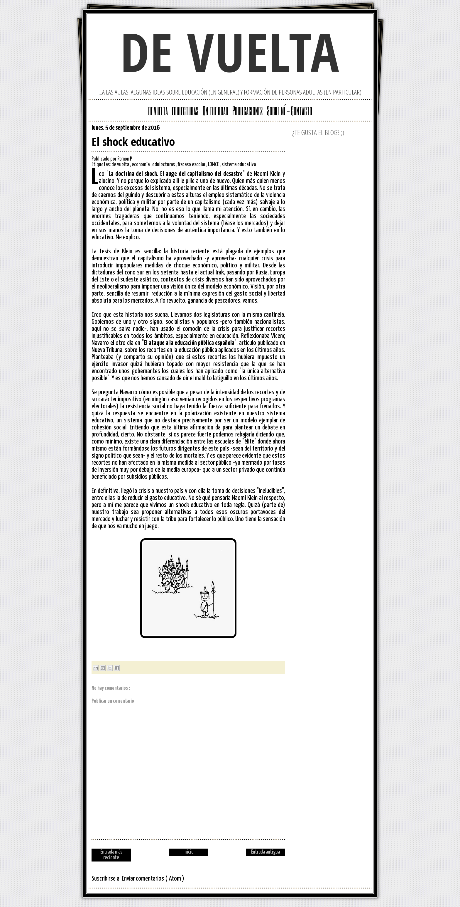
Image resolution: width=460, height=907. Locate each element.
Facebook (280, 129)
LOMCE (214, 164)
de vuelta (230, 51)
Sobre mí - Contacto (289, 110)
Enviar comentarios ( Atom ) (153, 878)
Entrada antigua (265, 852)
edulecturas (185, 110)
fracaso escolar (191, 164)
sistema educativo (238, 164)
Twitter (261, 129)
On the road (215, 110)
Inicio (188, 852)
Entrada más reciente (111, 854)
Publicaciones (247, 110)
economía (141, 164)
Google (252, 129)
